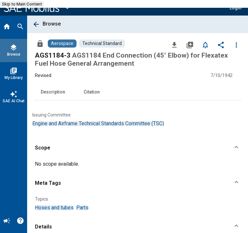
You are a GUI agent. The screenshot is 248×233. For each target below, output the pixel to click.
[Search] (20, 27)
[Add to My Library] (189, 44)
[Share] (220, 44)
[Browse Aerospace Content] (62, 43)
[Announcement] (7, 221)
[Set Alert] (205, 44)
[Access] (40, 43)
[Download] (174, 44)
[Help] (20, 221)
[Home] (7, 27)
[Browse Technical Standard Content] (102, 43)
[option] (98, 123)
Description (53, 91)
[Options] (236, 44)
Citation (92, 91)
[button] (137, 148)
